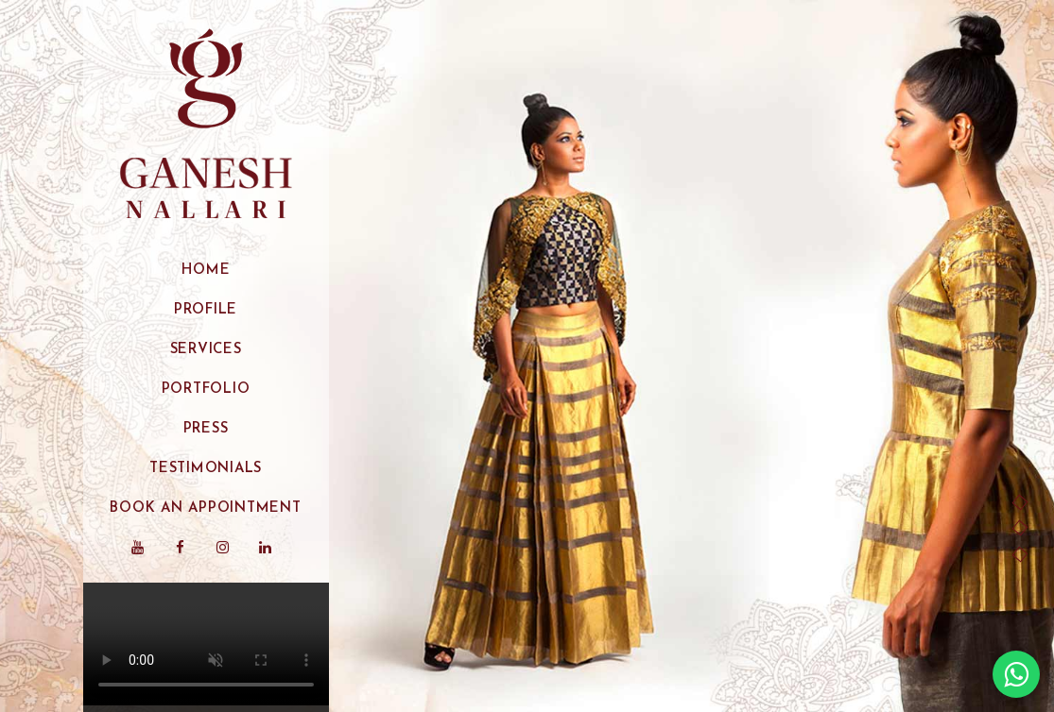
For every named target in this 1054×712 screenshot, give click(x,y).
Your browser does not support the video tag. (206, 644)
